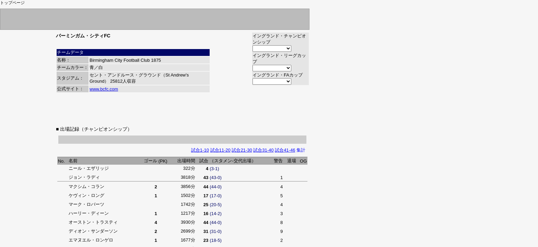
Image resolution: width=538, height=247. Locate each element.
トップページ (12, 2)
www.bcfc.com (104, 89)
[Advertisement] (182, 109)
